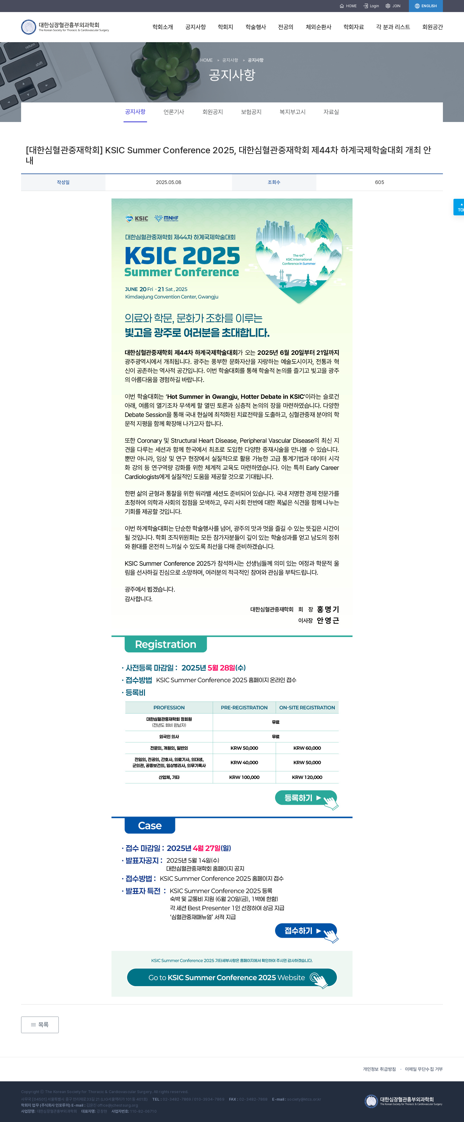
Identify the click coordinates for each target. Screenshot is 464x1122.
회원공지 (212, 112)
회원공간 (432, 27)
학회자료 (353, 27)
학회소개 (162, 27)
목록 (40, 1022)
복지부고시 (293, 112)
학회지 (225, 27)
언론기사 (174, 112)
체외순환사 (319, 27)
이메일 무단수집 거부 (424, 1069)
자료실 (331, 112)
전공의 (285, 27)
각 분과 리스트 (393, 27)
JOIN (393, 6)
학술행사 (256, 27)
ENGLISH (426, 6)
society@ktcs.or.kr (304, 1099)
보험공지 (251, 112)
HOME (348, 6)
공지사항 (195, 27)
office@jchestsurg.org (117, 1105)
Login (371, 6)
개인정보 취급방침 (379, 1069)
